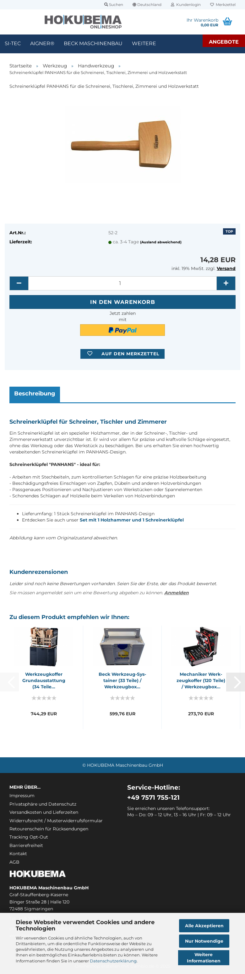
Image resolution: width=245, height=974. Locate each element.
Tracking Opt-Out (28, 837)
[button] (147, 4)
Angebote (224, 42)
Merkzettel (223, 4)
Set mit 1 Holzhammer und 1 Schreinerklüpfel (132, 520)
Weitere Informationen (203, 958)
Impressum (22, 795)
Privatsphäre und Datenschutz (42, 804)
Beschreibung (34, 393)
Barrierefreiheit (26, 845)
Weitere (144, 43)
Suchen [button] (113, 4)
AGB (14, 862)
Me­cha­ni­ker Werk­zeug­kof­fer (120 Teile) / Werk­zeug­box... (201, 680)
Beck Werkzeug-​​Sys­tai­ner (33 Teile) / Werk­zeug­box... (122, 680)
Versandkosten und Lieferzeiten (43, 812)
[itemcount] (122, 283)
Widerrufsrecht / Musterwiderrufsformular (56, 820)
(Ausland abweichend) (161, 242)
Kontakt (18, 853)
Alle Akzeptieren (204, 926)
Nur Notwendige (204, 941)
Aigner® (42, 43)
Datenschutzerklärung (113, 960)
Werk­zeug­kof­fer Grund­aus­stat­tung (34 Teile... (43, 680)
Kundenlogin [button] (186, 4)
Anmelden (176, 593)
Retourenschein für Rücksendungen (48, 829)
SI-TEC (13, 43)
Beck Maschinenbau (93, 43)
